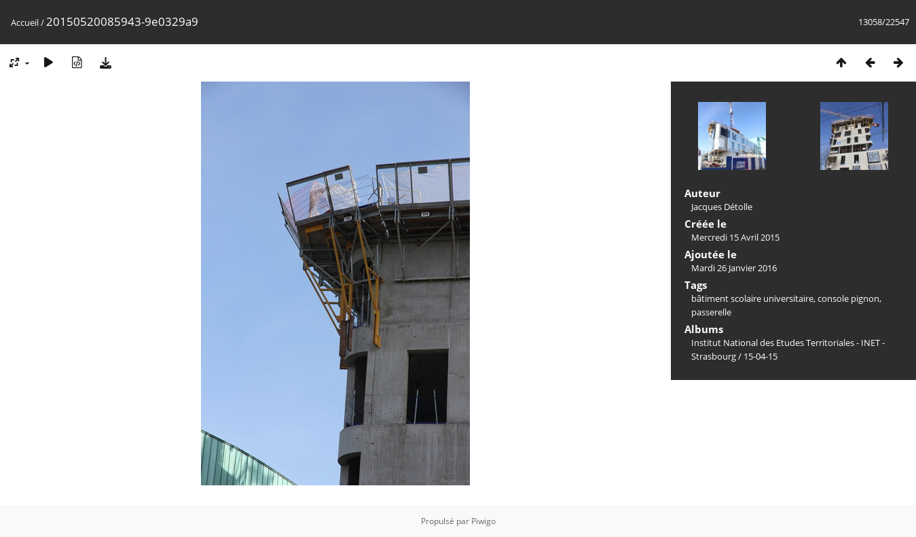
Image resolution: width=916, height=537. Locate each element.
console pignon (848, 298)
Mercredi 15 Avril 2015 (735, 237)
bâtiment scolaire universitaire (752, 298)
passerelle (711, 312)
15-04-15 (760, 356)
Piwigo (483, 521)
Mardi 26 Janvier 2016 (734, 268)
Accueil (25, 22)
